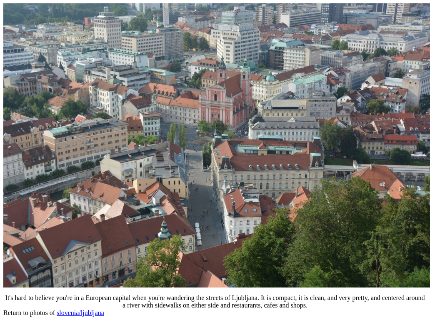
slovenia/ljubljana (80, 312)
